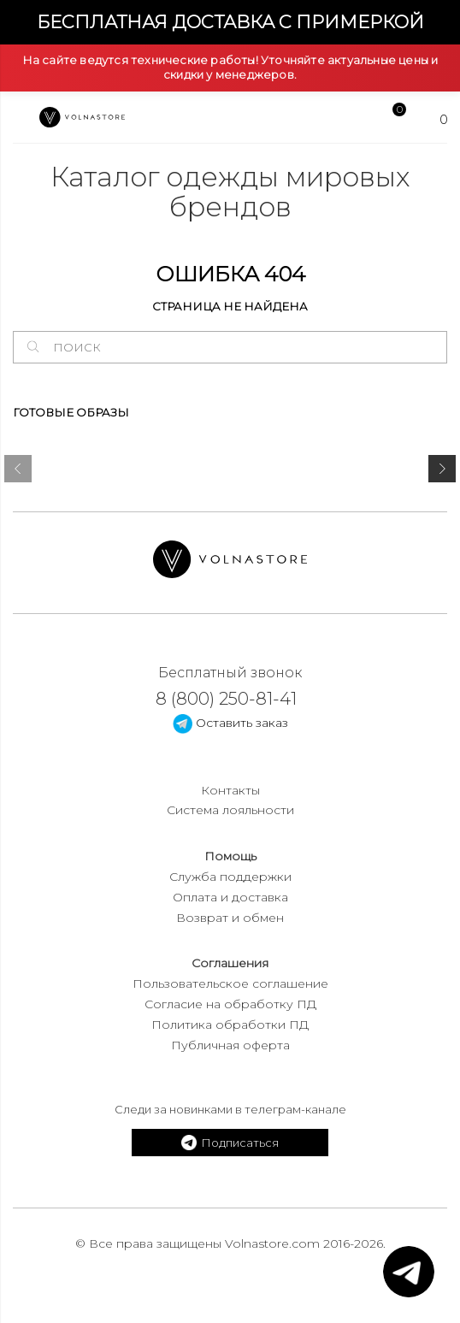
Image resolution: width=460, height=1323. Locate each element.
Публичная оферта (230, 1045)
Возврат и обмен (230, 917)
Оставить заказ (230, 722)
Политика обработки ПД (230, 1024)
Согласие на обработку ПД (230, 1004)
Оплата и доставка (230, 897)
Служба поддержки (230, 876)
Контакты (230, 790)
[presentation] (18, 472)
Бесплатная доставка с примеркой (230, 21)
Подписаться (230, 1142)
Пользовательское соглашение (230, 983)
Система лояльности (230, 810)
